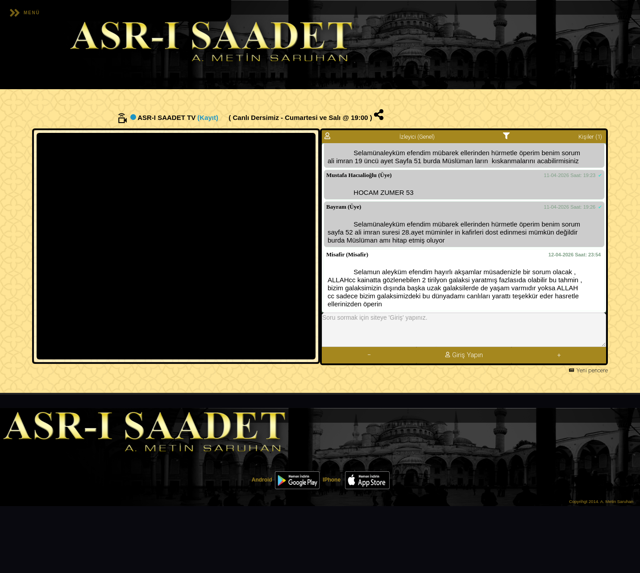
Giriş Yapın (464, 355)
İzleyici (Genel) (415, 136)
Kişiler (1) (590, 136)
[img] (378, 114)
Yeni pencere (592, 370)
